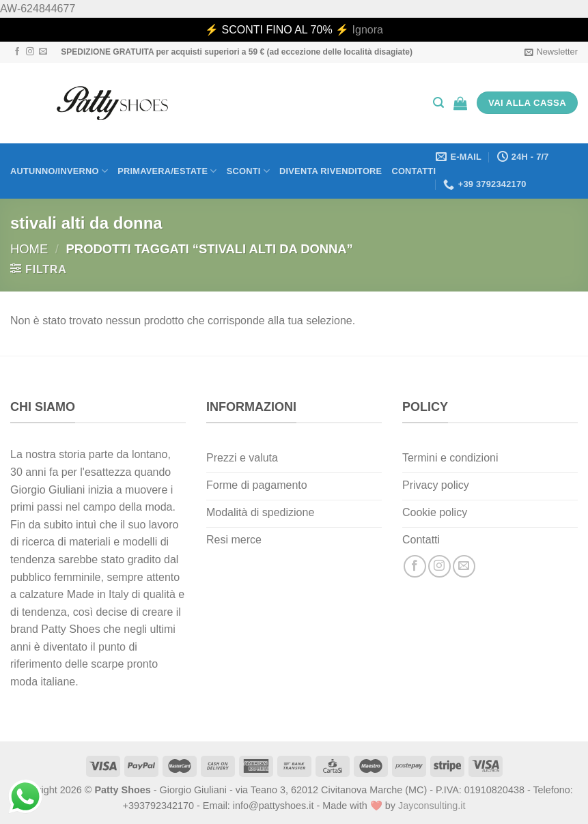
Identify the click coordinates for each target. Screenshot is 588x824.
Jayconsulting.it (431, 805)
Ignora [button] (367, 29)
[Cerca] (438, 102)
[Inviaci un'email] (43, 52)
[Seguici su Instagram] (30, 52)
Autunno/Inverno (59, 171)
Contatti (413, 171)
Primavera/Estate (167, 171)
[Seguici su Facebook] (17, 52)
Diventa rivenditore (330, 171)
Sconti (248, 171)
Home (29, 249)
